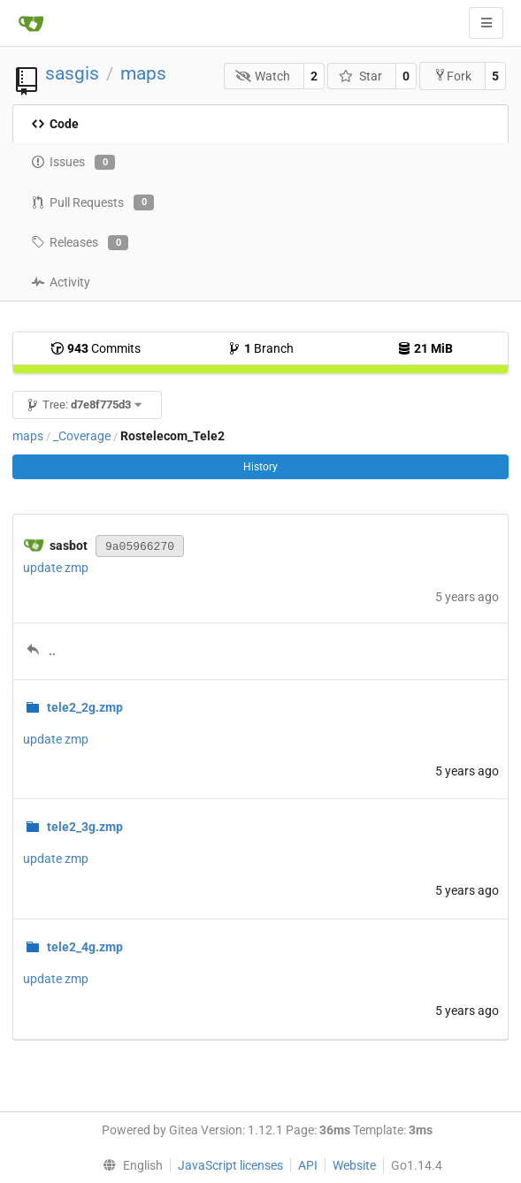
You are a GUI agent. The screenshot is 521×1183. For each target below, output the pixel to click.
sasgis (72, 73)
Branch (260, 348)
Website (354, 1165)
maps (143, 73)
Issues (73, 163)
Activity (60, 282)
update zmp (55, 568)
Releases (79, 243)
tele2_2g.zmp (85, 707)
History (260, 467)
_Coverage (82, 436)
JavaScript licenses (230, 1165)
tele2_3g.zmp (85, 827)
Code (55, 124)
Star (360, 76)
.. (52, 651)
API (308, 1165)
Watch (263, 76)
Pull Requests (92, 202)
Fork (452, 75)
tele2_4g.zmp (85, 947)
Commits (95, 348)
